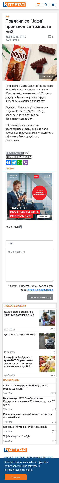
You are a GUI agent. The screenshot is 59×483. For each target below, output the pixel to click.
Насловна (8, 457)
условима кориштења (40, 289)
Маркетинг (20, 457)
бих (26, 153)
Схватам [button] (15, 477)
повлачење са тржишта (18, 157)
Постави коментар (40, 297)
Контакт (48, 457)
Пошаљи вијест (35, 457)
